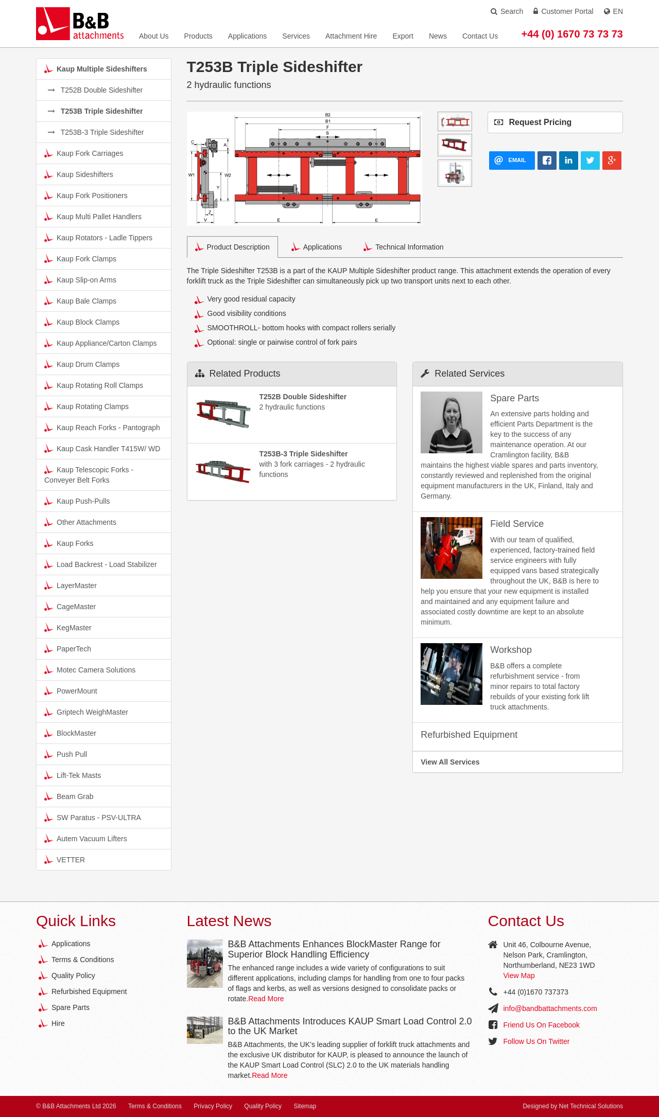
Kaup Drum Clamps (81, 363)
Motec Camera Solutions (89, 669)
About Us (154, 36)
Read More (266, 999)
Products (198, 36)
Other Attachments (80, 521)
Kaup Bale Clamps (80, 300)
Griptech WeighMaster (86, 711)
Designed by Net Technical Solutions (573, 1106)
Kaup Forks (69, 542)
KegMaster (68, 627)
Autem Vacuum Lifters (85, 838)
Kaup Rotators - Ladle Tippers (98, 237)
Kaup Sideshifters (78, 174)
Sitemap (304, 1106)
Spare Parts (70, 1007)
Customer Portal (563, 11)
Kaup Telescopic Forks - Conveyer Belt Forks (88, 474)
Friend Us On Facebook (542, 1025)
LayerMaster (70, 585)
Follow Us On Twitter (537, 1041)
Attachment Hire (351, 36)
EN (613, 11)
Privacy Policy (213, 1106)
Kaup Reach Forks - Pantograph (102, 427)
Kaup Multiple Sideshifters (95, 68)
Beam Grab (69, 796)
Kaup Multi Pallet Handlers (93, 216)
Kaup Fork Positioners (86, 195)
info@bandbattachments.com (550, 1008)
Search (507, 11)
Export (402, 36)
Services (296, 36)
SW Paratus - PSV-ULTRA (92, 817)
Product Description (232, 246)
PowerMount (70, 690)
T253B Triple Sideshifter (95, 111)
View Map (519, 975)
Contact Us (480, 36)
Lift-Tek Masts (72, 774)
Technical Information (403, 246)
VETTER (64, 859)
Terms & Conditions (82, 959)
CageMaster (70, 606)
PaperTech (67, 648)
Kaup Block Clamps (81, 321)
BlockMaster (70, 732)
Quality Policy (73, 975)
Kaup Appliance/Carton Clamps (100, 342)
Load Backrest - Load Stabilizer (100, 564)
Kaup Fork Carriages (83, 152)
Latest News (229, 920)
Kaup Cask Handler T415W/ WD (102, 448)
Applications (247, 36)
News (438, 36)
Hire (58, 1023)
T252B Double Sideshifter (95, 90)
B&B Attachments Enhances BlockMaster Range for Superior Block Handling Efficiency (334, 949)
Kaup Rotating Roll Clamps (93, 384)
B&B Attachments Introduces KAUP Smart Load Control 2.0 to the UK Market (350, 1026)
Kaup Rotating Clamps (86, 406)
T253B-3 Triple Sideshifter (96, 132)
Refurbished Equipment (89, 991)
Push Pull (65, 753)
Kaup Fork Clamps (80, 258)
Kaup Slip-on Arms (80, 279)
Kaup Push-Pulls (77, 500)
